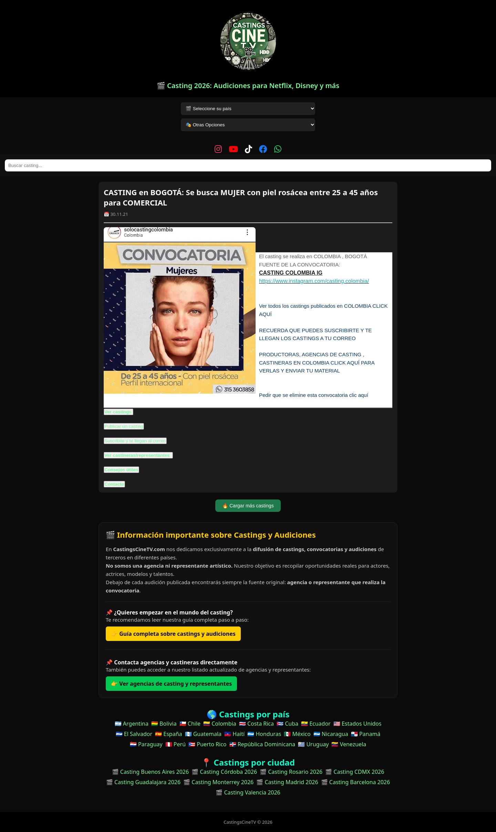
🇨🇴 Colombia (219, 723)
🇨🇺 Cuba (287, 723)
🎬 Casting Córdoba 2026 (224, 772)
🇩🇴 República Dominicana (262, 744)
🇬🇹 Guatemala (203, 734)
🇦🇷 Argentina (131, 723)
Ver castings (118, 411)
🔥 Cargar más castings (247, 505)
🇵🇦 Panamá (366, 734)
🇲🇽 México (297, 734)
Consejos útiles (121, 469)
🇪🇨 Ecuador (316, 723)
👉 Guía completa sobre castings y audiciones (173, 634)
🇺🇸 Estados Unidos (357, 723)
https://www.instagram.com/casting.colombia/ (314, 281)
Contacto (114, 484)
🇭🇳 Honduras (264, 734)
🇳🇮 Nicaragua (330, 734)
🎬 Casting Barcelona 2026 (355, 782)
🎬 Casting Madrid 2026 (287, 782)
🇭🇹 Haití (234, 734)
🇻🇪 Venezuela (348, 744)
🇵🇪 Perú (175, 744)
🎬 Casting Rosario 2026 (291, 772)
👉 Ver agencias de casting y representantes (171, 683)
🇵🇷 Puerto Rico (207, 744)
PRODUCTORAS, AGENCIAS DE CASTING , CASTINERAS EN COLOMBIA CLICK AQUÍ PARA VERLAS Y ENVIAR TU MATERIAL (316, 362)
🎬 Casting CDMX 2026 (354, 772)
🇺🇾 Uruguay (313, 744)
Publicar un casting (123, 426)
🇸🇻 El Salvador (134, 734)
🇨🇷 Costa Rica (256, 723)
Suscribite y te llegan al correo (135, 440)
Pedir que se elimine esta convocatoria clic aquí (313, 395)
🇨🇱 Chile (189, 723)
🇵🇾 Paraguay (146, 744)
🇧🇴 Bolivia (164, 723)
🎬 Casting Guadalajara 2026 (143, 782)
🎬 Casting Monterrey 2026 (218, 782)
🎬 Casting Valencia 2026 (248, 792)
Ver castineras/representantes (137, 455)
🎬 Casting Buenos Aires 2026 (150, 772)
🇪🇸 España (168, 734)
